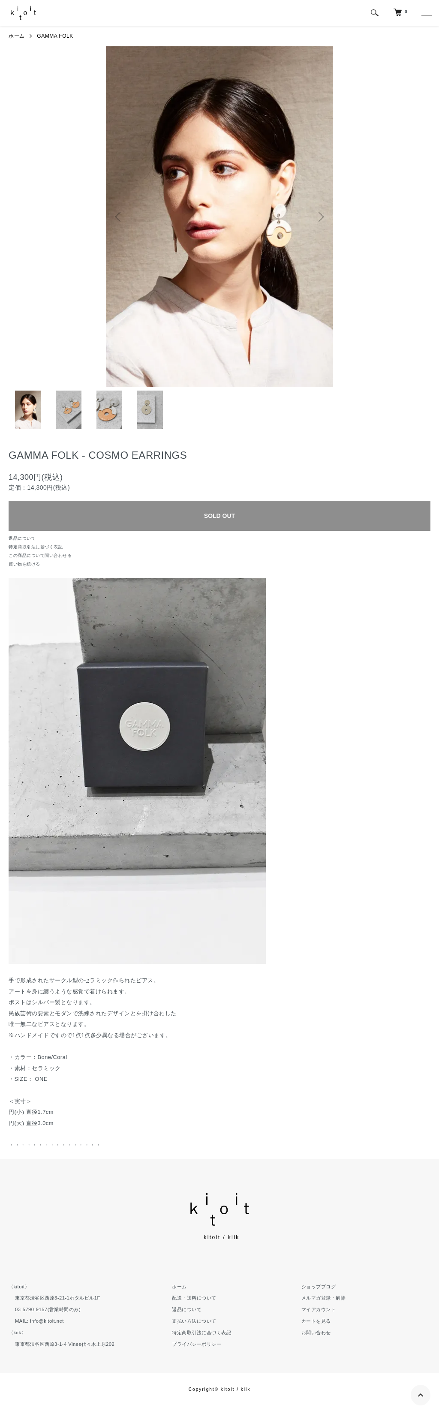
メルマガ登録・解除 (323, 1297)
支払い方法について (194, 1321)
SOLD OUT (219, 515)
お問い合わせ (316, 1332)
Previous (118, 217)
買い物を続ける (24, 564)
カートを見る (316, 1321)
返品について (22, 538)
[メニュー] (426, 13)
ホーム (17, 36)
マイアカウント (318, 1309)
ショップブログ (318, 1286)
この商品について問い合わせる (40, 555)
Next (320, 217)
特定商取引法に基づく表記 (36, 547)
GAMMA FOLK (55, 36)
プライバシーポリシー (196, 1344)
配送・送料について (194, 1297)
